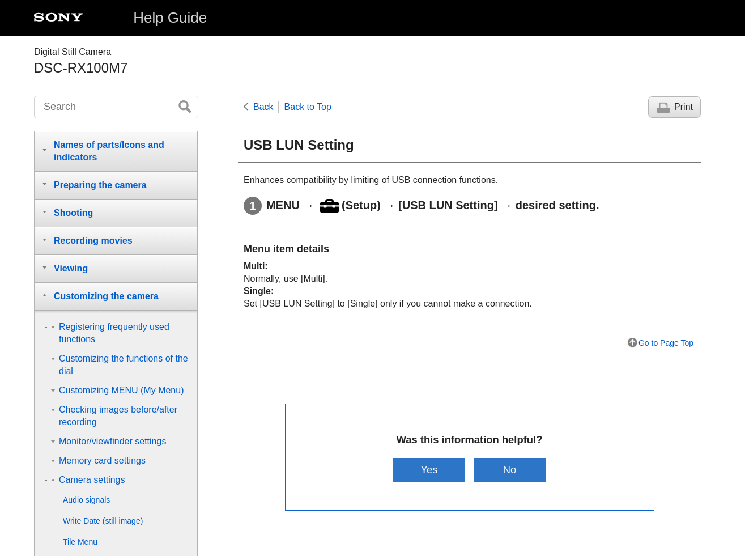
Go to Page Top (665, 342)
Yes (428, 470)
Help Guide (170, 17)
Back (263, 107)
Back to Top (307, 107)
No (510, 470)
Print (683, 107)
